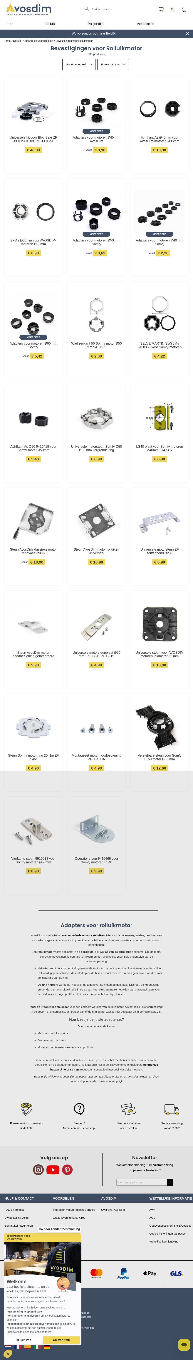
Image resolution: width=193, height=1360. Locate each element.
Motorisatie (145, 24)
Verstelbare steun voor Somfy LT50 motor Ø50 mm (159, 757)
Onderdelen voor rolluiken (38, 40)
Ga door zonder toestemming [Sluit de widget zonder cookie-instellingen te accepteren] (59, 1214)
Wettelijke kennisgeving (163, 1241)
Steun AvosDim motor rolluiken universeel (96, 551)
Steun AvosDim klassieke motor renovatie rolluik (33, 551)
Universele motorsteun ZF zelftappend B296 (159, 551)
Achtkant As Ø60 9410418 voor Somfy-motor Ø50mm (33, 448)
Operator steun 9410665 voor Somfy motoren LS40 (96, 860)
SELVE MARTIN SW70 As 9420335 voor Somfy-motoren (159, 345)
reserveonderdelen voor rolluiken (83, 935)
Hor (10, 24)
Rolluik (50, 24)
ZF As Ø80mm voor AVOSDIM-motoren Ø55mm (33, 242)
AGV (152, 1217)
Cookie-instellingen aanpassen (168, 1233)
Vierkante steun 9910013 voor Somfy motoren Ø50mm (33, 860)
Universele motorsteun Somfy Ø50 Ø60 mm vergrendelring (96, 448)
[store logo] (29, 9)
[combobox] (105, 9)
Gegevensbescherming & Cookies (170, 1225)
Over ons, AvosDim (113, 1209)
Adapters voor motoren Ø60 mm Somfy (33, 345)
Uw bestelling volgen (17, 1217)
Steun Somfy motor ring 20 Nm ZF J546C (33, 757)
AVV (152, 1209)
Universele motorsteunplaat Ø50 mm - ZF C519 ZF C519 (96, 654)
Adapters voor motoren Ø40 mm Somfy (159, 242)
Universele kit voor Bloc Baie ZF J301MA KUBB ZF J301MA (33, 139)
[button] (7, 1353)
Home (7, 40)
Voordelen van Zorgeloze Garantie (74, 1209)
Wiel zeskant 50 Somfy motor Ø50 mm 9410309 (96, 345)
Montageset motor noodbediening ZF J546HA (96, 757)
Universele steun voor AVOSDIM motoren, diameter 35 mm (160, 654)
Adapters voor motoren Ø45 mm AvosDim (96, 139)
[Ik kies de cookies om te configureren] (24, 1340)
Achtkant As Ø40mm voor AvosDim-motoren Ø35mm (159, 139)
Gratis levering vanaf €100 (69, 1217)
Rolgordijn (96, 24)
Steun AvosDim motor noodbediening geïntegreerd (33, 654)
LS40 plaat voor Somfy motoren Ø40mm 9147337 (159, 448)
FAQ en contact (14, 1209)
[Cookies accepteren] (61, 1340)
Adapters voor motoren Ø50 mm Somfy (96, 242)
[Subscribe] (170, 1182)
